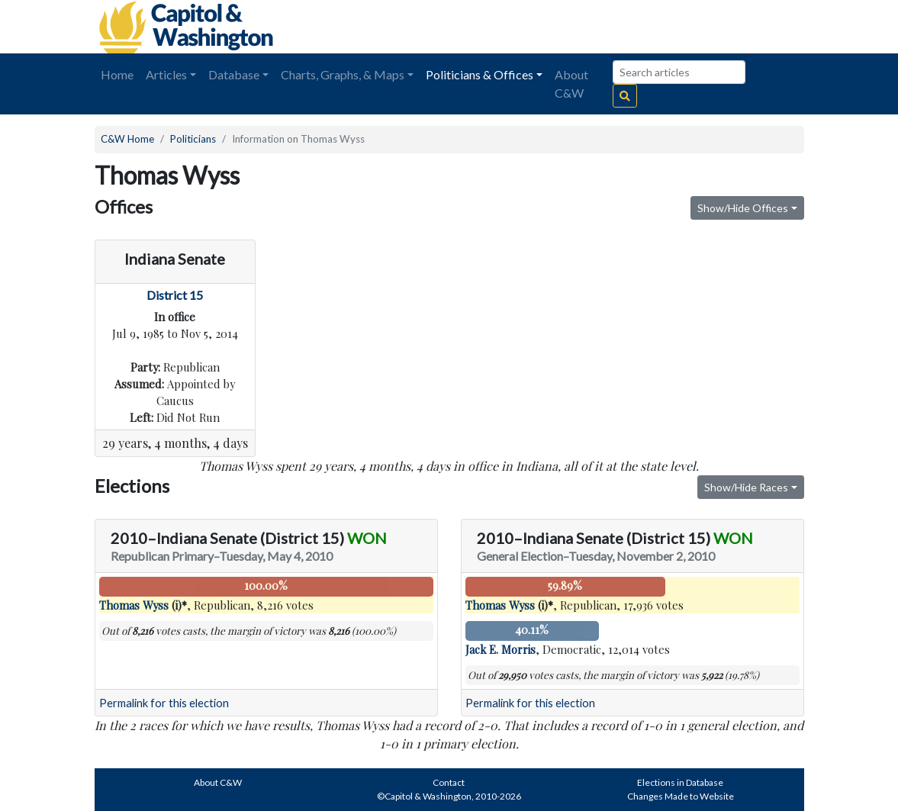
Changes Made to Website (680, 796)
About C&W (571, 83)
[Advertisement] (633, 27)
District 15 (174, 295)
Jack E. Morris (500, 649)
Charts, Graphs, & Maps (342, 74)
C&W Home (127, 139)
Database (233, 74)
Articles (166, 74)
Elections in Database (680, 782)
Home (117, 74)
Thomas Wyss (134, 605)
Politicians (193, 139)
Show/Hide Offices (742, 207)
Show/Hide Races (746, 487)
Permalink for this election (164, 703)
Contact (449, 782)
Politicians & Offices (479, 74)
